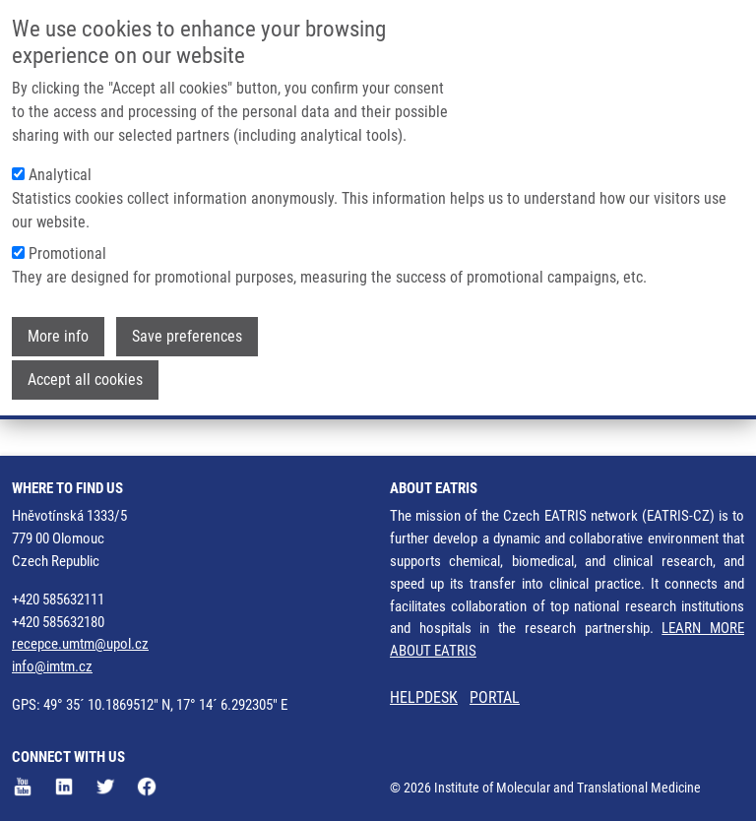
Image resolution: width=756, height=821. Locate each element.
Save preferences (187, 336)
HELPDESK (424, 697)
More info (58, 336)
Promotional (67, 253)
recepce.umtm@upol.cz (80, 644)
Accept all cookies (85, 379)
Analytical (60, 174)
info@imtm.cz (52, 666)
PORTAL (495, 697)
